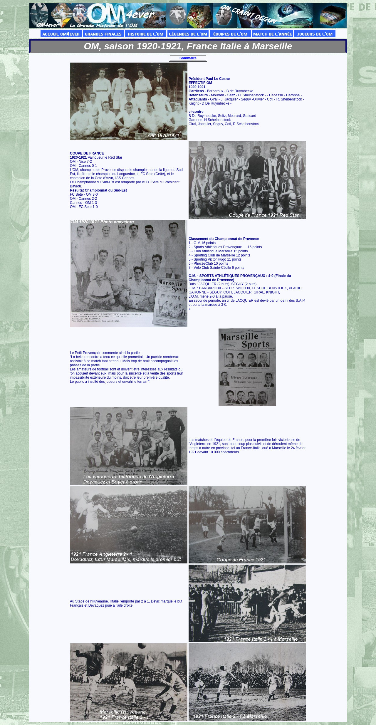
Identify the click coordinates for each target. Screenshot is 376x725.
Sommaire (188, 58)
